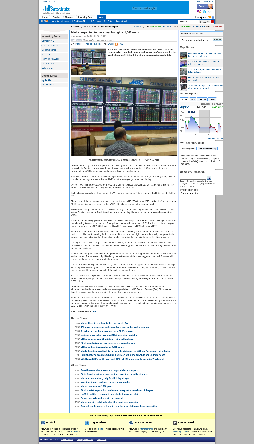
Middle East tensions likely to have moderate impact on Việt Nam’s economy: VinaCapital (125, 351)
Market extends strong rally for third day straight (105, 378)
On (209, 17)
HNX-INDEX (168, 27)
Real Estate (109, 21)
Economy (97, 21)
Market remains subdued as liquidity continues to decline (109, 402)
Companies (66, 21)
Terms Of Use (67, 440)
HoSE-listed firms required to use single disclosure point (109, 394)
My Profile (46, 80)
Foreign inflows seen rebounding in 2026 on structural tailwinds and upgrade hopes (123, 355)
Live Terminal (47, 63)
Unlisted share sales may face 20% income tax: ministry (109, 335)
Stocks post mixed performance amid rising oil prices (108, 343)
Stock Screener (48, 50)
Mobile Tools (47, 68)
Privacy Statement (85, 440)
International (121, 21)
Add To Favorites (93, 44)
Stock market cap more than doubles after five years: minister (205, 87)
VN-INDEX (137, 27)
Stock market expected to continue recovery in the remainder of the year (117, 390)
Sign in (44, 1)
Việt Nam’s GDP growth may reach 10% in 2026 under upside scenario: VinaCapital (122, 359)
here (94, 311)
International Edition (204, 1)
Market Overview (215, 139)
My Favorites (47, 85)
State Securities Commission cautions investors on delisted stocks (114, 374)
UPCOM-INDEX (199, 27)
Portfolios (45, 54)
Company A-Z (47, 41)
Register (53, 1)
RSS (44, 21)
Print (77, 44)
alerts (100, 429)
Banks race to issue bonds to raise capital (102, 398)
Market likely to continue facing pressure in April (105, 323)
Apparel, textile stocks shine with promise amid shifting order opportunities (119, 406)
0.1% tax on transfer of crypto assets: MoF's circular (107, 331)
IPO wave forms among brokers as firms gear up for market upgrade (115, 327)
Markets (55, 21)
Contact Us (101, 440)
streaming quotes (180, 431)
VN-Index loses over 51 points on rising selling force (107, 339)
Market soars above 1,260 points (97, 386)
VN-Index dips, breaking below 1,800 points (102, 347)
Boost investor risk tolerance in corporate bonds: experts (109, 370)
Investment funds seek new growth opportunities (105, 382)
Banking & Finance (82, 21)
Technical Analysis (50, 59)
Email (110, 44)
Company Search (49, 45)
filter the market (146, 429)
